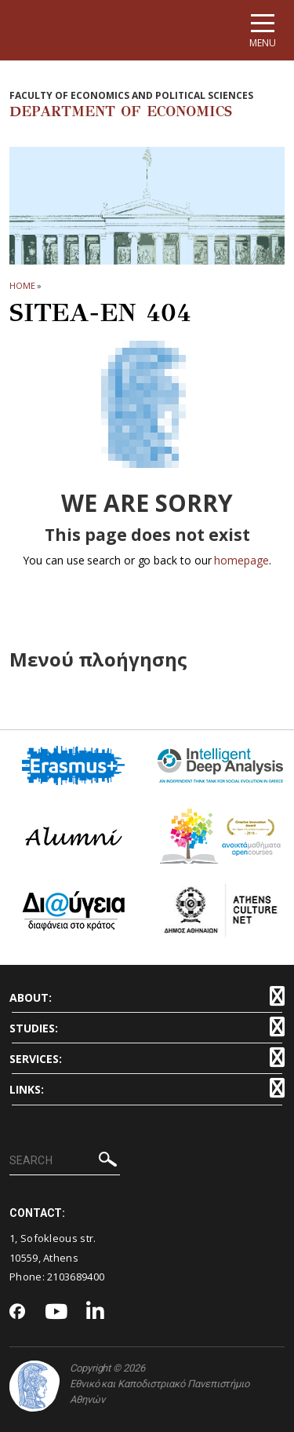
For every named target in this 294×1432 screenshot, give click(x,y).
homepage (241, 560)
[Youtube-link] (56, 1312)
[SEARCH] (64, 1161)
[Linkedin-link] (95, 1312)
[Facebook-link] (17, 1312)
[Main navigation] (262, 30)
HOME (22, 285)
